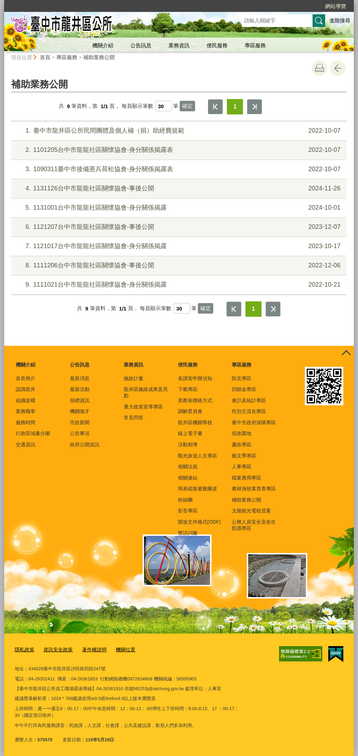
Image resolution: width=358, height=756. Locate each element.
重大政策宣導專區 (143, 407)
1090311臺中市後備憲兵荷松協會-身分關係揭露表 (178, 169)
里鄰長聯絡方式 (195, 400)
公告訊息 (140, 45)
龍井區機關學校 (195, 422)
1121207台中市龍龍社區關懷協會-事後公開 (178, 227)
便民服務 (217, 45)
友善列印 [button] (319, 68)
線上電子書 (190, 433)
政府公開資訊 (84, 444)
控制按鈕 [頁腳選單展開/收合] (346, 353)
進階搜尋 (339, 20)
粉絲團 (185, 500)
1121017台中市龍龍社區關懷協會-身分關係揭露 (178, 246)
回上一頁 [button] (337, 68)
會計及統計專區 (249, 400)
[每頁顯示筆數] (164, 106)
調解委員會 (190, 411)
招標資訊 (80, 400)
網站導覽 (335, 6)
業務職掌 (25, 411)
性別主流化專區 (249, 411)
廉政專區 (241, 444)
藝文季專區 (244, 455)
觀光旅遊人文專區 (197, 455)
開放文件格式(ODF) (199, 522)
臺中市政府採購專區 (254, 422)
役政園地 (241, 433)
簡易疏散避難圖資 (197, 488)
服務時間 (25, 422)
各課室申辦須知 (195, 378)
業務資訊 (179, 45)
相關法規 (188, 466)
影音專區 (188, 510)
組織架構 (25, 400)
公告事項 (80, 433)
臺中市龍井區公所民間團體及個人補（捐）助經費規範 (178, 131)
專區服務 (255, 45)
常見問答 (133, 417)
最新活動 (80, 389)
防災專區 (241, 378)
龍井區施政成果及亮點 (146, 392)
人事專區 (241, 466)
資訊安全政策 (55, 649)
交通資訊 (25, 444)
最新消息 (80, 378)
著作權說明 (90, 649)
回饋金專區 (244, 389)
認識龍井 (25, 389)
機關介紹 (102, 45)
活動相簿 (188, 444)
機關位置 (119, 649)
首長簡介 (25, 378)
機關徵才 (80, 411)
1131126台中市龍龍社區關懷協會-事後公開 (178, 188)
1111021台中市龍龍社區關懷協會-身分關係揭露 (178, 285)
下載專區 (188, 389)
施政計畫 (133, 378)
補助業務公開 (99, 57)
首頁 (45, 57)
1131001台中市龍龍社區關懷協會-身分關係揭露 (178, 208)
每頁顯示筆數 (137, 106)
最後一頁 (254, 106)
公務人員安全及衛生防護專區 (254, 525)
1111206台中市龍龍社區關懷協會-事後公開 (178, 265)
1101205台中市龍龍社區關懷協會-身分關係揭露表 (178, 150)
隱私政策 (24, 649)
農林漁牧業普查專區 (254, 488)
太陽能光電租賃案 (251, 510)
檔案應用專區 (246, 478)
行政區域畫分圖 (33, 433)
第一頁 (215, 106)
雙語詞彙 (188, 533)
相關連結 (188, 478)
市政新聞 (80, 422)
